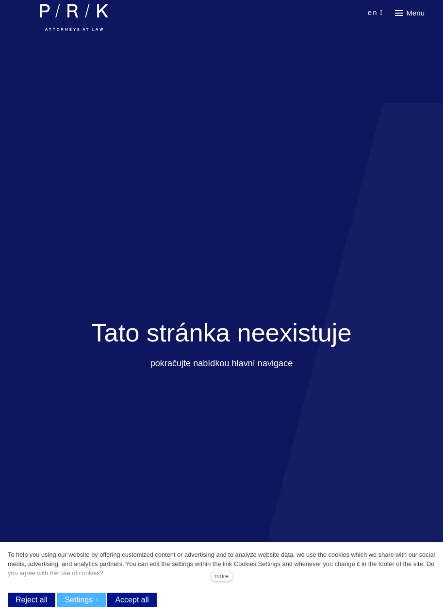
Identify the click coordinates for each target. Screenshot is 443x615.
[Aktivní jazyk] (375, 13)
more (221, 576)
